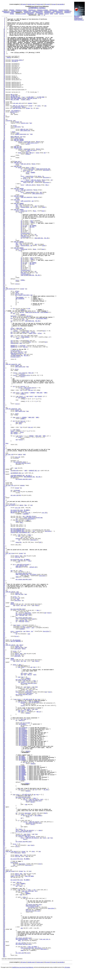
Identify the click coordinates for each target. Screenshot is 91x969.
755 (4, 950)
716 (4, 902)
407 (4, 520)
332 (4, 427)
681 (4, 859)
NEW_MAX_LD (14, 97)
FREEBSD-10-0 (27, 11)
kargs (13, 131)
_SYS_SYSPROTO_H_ (16, 110)
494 (4, 627)
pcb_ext (17, 293)
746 (4, 939)
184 (4, 244)
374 (4, 479)
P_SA (28, 308)
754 (4, 949)
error (14, 125)
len (37, 108)
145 (4, 196)
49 (4, 77)
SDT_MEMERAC (22, 760)
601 (4, 760)
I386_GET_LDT (17, 146)
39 (4, 65)
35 (4, 60)
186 (4, 246)
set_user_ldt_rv (18, 103)
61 (4, 92)
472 (4, 600)
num (19, 97)
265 (4, 344)
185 (4, 245)
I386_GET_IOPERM (18, 139)
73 (4, 107)
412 (4, 526)
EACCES (28, 751)
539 (4, 683)
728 (4, 917)
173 (4, 230)
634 (4, 800)
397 (4, 507)
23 (4, 45)
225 (4, 295)
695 (4, 876)
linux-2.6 (47, 13)
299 (4, 386)
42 (4, 68)
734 (4, 924)
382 (4, 489)
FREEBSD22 (30, 13)
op (13, 113)
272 (4, 353)
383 (4, 490)
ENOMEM (33, 172)
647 (4, 817)
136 (4, 185)
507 (4, 643)
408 (4, 521)
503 (4, 638)
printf (12, 604)
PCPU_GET (23, 235)
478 (4, 608)
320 (4, 412)
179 (4, 238)
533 (4, 676)
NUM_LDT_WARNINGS (16, 641)
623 (4, 787)
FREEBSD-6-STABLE (29, 12)
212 (4, 279)
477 (4, 606)
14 (4, 34)
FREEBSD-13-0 (32, 10)
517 (4, 656)
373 (4, 478)
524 (4, 664)
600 (4, 758)
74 (4, 108)
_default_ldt (22, 565)
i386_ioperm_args (25, 130)
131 (4, 178)
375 (4, 480)
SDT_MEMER (22, 778)
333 (4, 428)
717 (4, 903)
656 (4, 828)
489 (4, 621)
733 (4, 923)
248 (4, 323)
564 (4, 714)
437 (4, 557)
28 (4, 51)
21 (4, 42)
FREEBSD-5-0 (59, 12)
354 (4, 454)
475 (4, 604)
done (20, 423)
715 (4, 901)
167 (4, 223)
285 (4, 369)
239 (4, 312)
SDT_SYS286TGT (23, 734)
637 (4, 804)
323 (4, 416)
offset (17, 291)
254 (4, 331)
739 (4, 930)
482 (4, 612)
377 (4, 483)
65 (4, 97)
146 (4, 197)
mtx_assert (14, 510)
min (20, 615)
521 (4, 661)
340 (4, 437)
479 (4, 609)
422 (4, 538)
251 (4, 327)
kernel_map (47, 169)
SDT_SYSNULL (22, 724)
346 (4, 444)
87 (4, 124)
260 (4, 338)
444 (4, 565)
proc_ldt (17, 457)
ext (22, 293)
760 (4, 956)
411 (4, 525)
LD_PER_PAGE (14, 96)
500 (4, 635)
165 (4, 220)
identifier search (31, 4)
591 (4, 747)
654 (4, 825)
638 (4, 805)
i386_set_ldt (34, 180)
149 (4, 201)
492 (4, 625)
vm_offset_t (38, 181)
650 (4, 820)
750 (4, 944)
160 (4, 214)
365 (4, 468)
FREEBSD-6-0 (39, 12)
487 (4, 619)
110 (4, 152)
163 (4, 218)
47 (4, 75)
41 (4, 67)
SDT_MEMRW (22, 768)
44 (4, 71)
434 (4, 553)
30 (4, 54)
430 (4, 548)
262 (4, 340)
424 (4, 541)
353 (4, 453)
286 (4, 370)
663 (4, 836)
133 (4, 181)
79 (4, 114)
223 (4, 292)
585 (4, 740)
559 (4, 708)
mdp (24, 454)
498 (4, 632)
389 (4, 497)
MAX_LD (12, 94)
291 (4, 376)
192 (4, 254)
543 (4, 688)
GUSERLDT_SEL (33, 470)
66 (4, 98)
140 (4, 190)
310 (4, 400)
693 (4, 873)
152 (4, 204)
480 (4, 610)
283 (4, 366)
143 (4, 193)
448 (4, 570)
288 (4, 373)
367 (4, 470)
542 (4, 687)
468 (4, 595)
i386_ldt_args (24, 129)
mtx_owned (17, 462)
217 (4, 285)
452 (4, 575)
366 (4, 469)
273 (4, 354)
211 (4, 277)
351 (4, 450)
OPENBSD (40, 13)
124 (4, 170)
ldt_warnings (16, 640)
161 (4, 216)
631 (4, 797)
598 (4, 756)
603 (4, 762)
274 (4, 355)
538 (4, 682)
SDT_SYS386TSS (20, 298)
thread (30, 105)
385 (4, 493)
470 (4, 598)
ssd (31, 295)
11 (4, 30)
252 (4, 328)
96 (4, 135)
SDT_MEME (21, 776)
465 (4, 591)
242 (4, 316)
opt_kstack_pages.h (17, 60)
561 (4, 710)
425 (4, 542)
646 (4, 815)
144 (4, 194)
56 (4, 86)
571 (4, 723)
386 (4, 494)
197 (4, 260)
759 (4, 955)
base (17, 133)
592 (4, 748)
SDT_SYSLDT (22, 729)
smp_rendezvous (20, 939)
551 (4, 698)
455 (4, 579)
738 (4, 929)
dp (22, 656)
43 (4, 70)
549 (4, 695)
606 (4, 766)
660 (4, 833)
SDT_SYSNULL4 (22, 740)
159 (4, 213)
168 (4, 224)
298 (4, 385)
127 (4, 173)
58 (4, 88)
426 (4, 543)
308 (4, 397)
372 (4, 476)
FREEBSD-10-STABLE (16, 11)
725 (4, 913)
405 (4, 517)
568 (4, 719)
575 (4, 727)
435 (4, 554)
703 (4, 886)
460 (4, 585)
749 (4, 943)
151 (4, 203)
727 (4, 915)
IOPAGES (21, 297)
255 (4, 332)
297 (4, 384)
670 (4, 845)
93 (4, 131)
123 (4, 169)
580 (4, 734)
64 (4, 96)
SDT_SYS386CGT (23, 745)
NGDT (26, 470)
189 (4, 250)
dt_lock (23, 462)
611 (4, 772)
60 (4, 91)
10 (44, 15)
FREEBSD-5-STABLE (49, 12)
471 (4, 599)
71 (4, 104)
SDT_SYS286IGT (23, 732)
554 (4, 702)
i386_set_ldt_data (18, 105)
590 (4, 746)
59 (4, 89)
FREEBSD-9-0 (47, 11)
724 (4, 912)
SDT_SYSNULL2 (22, 735)
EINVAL (28, 154)
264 (4, 343)
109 (4, 151)
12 (4, 31)
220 (4, 288)
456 (4, 580)
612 (4, 773)
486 (4, 617)
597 (4, 755)
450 (4, 573)
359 (4, 460)
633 (4, 799)
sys (29, 8)
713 (4, 898)
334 (4, 429)
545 (4, 690)
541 (4, 685)
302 (4, 390)
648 (4, 818)
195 (4, 258)
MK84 (51, 13)
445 (4, 567)
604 (4, 763)
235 (4, 307)
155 (4, 208)
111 (4, 154)
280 (4, 363)
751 (4, 945)
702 (4, 885)
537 (4, 680)
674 (4, 850)
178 (4, 237)
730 (4, 919)
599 (4, 757)
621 (4, 784)
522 (4, 662)
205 (4, 270)
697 (4, 878)
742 (4, 934)
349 (4, 448)
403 (4, 515)
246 (4, 321)
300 (4, 387)
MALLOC (12, 512)
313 (4, 403)
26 (4, 49)
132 (4, 180)
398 (4, 509)
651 (4, 821)
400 (4, 511)
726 (4, 914)
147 (4, 198)
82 (4, 118)
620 (4, 783)
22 (4, 44)
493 (4, 626)
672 (4, 847)
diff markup (23, 4)
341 (4, 438)
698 (4, 880)
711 (4, 896)
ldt (20, 542)
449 (4, 572)
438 (4, 558)
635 (4, 802)
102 (4, 143)
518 (4, 657)
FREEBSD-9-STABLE (37, 11)
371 (4, 475)
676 (4, 852)
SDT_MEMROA (22, 767)
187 (4, 248)
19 (4, 40)
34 (4, 58)
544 (4, 689)
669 (4, 844)
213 (4, 280)
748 (4, 941)
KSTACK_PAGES (43, 318)
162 (4, 217)
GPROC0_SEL (19, 355)
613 (4, 774)
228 (4, 298)
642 (4, 810)
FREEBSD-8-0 (67, 11)
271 (4, 352)
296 (4, 382)
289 (4, 374)
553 (4, 700)
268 (4, 348)
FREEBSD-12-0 (53, 10)
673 (4, 849)
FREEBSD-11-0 (6, 11)
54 (4, 83)
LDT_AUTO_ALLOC (27, 699)
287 (4, 371)
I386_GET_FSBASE (18, 203)
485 (4, 616)
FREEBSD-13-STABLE (21, 10)
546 (4, 692)
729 (4, 918)
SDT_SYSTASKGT (23, 731)
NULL (28, 99)
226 (4, 296)
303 (4, 391)
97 (4, 136)
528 (4, 669)
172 (4, 229)
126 (4, 172)
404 (4, 516)
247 (4, 322)
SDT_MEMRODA (22, 772)
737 (4, 928)
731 (4, 920)
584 (4, 739)
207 (4, 272)
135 (4, 183)
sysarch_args (14, 112)
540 (4, 684)
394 (4, 504)
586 (4, 741)
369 (4, 473)
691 (4, 871)
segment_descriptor (21, 134)
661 (4, 834)
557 (4, 705)
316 (4, 407)
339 (4, 436)
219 (4, 287)
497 (4, 631)
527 (4, 668)
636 (4, 803)
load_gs (23, 275)
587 (4, 742)
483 (4, 614)
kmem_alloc (40, 169)
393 (4, 502)
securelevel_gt (23, 375)
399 (4, 510)
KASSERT (13, 345)
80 (4, 115)
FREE (17, 521)
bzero (12, 316)
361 (4, 463)
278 (4, 360)
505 (4, 641)
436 (4, 556)
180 (4, 239)
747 (4, 940)
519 (4, 658)
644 (4, 813)
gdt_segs (13, 530)
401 (4, 512)
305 (4, 394)
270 (4, 350)
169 (4, 225)
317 (4, 408)
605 (4, 765)
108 (4, 150)
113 (4, 156)
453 (4, 577)
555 (4, 703)
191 (4, 253)
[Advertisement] (79, 48)
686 (4, 865)
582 (4, 736)
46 (4, 73)
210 (4, 276)
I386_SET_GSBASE (18, 248)
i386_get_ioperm (25, 190)
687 (4, 866)
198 (4, 261)
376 (4, 481)
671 (4, 846)
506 (4, 642)
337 (4, 433)
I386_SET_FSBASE (18, 209)
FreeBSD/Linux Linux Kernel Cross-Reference (22, 967)
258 (4, 335)
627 (4, 792)
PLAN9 (56, 13)
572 (4, 724)
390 (4, 499)
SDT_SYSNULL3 (22, 737)
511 (4, 648)
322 (4, 415)
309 (4, 399)
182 (4, 241)
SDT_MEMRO (22, 766)
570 (4, 721)
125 (4, 171)
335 (4, 431)
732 (4, 922)
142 (4, 192)
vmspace (30, 103)
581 (4, 735)
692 (4, 872)
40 (4, 66)
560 (4, 709)
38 (4, 63)
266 (4, 345)
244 (4, 318)
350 (4, 449)
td (31, 108)
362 (4, 464)
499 (4, 633)
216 (4, 284)
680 (4, 857)
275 (4, 356)
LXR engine (67, 967)
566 (4, 716)
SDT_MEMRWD (22, 773)
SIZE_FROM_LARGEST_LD (17, 98)
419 (4, 535)
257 (4, 334)
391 (4, 500)
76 (4, 110)
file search (47, 4)
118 (4, 162)
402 (4, 514)
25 (4, 47)
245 (4, 319)
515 (4, 653)
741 (4, 933)
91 (4, 129)
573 (4, 725)
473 (4, 601)
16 (4, 36)
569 (4, 720)
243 (4, 317)
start (38, 105)
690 (4, 870)
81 (4, 117)
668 (4, 842)
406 (4, 518)
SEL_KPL (37, 321)
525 (4, 666)
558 (4, 706)
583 (4, 737)
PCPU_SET (13, 353)
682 (4, 860)
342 (4, 439)
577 (4, 730)
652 (4, 823)
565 (4, 715)
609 (4, 770)
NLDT (30, 673)
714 (4, 899)
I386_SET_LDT (17, 147)
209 (4, 275)
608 (4, 768)
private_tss (19, 353)
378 (4, 484)
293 (4, 379)
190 (4, 251)
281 (4, 364)
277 (4, 359)
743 (4, 935)
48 (4, 76)
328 (4, 422)
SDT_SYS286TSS (23, 727)
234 (4, 306)
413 (4, 527)
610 (4, 771)
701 (4, 883)
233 (4, 305)
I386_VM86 (17, 199)
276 (4, 358)
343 (4, 441)
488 (4, 620)
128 (4, 175)
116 (4, 160)
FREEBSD (11, 10)
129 (4, 176)
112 (4, 155)
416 (4, 531)
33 (4, 57)
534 (4, 677)
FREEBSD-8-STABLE (58, 11)
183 (4, 243)
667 (4, 841)
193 (4, 255)
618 (4, 781)
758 (4, 954)
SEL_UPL (32, 227)
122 (4, 167)
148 (4, 199)
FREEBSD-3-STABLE (21, 13)
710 (4, 894)
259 (4, 337)
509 (4, 646)
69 (4, 102)
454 (4, 578)
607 (4, 767)
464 (4, 590)
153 (4, 206)
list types (54, 4)
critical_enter (25, 233)
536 (4, 679)
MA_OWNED (26, 510)
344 (4, 442)
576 (4, 729)
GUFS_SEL (40, 238)
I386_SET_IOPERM (18, 140)
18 (4, 39)
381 (4, 488)
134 (4, 182)
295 (4, 381)
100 (4, 140)
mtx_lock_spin (20, 463)
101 (4, 141)
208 (4, 274)
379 (4, 485)
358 (4, 459)
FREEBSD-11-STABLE (63, 10)
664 (4, 838)
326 (4, 420)
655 (4, 826)
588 (4, 744)
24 (4, 46)
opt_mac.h (15, 61)
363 (4, 465)
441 (4, 562)
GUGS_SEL (31, 275)
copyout (28, 192)
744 (4, 936)
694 (4, 875)
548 (4, 694)
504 (4, 640)
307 (4, 396)
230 (4, 301)
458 (4, 583)
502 (4, 637)
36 (4, 61)
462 (4, 588)
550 (4, 697)
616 (4, 778)
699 (4, 881)
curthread (22, 345)
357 (4, 458)
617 (4, 779)
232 (4, 303)
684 (4, 862)
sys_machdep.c (41, 8)
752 (4, 946)
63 (4, 94)
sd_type (25, 225)
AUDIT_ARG (13, 136)
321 (4, 413)
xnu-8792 (61, 13)
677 (4, 854)
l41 (35, 13)
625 (4, 789)
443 (4, 564)
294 (4, 380)
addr (17, 292)
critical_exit (25, 237)
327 (4, 421)
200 (4, 264)
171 (4, 228)
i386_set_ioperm (25, 197)
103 (4, 144)
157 (4, 211)
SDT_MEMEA (22, 777)
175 (4, 233)
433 (4, 552)
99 (4, 139)
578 (4, 731)
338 (4, 434)
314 (4, 405)
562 (4, 711)
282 (4, 365)
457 (4, 582)
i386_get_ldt (24, 164)
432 (4, 551)
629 (4, 794)
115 (4, 159)
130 (4, 177)
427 (4, 544)
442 (4, 563)
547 (4, 693)
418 (4, 533)
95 (4, 134)
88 (4, 125)
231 (4, 302)
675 (4, 851)
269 (4, 349)
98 (4, 138)
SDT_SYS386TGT (23, 742)
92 (4, 130)
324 (4, 417)
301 (4, 389)
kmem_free (24, 181)
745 (4, 938)
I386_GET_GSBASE (18, 241)
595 (4, 752)
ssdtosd (13, 343)
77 (4, 112)
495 (4, 629)
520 (4, 659)
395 (4, 505)
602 (4, 761)
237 (4, 309)
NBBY (45, 392)
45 (4, 72)
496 (4, 630)
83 (4, 119)
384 (4, 491)
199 (4, 262)
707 (4, 891)
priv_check (22, 373)
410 (4, 523)
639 (4, 807)
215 (4, 282)
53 (4, 82)
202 (4, 266)
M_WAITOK (25, 514)
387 (4, 495)
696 (4, 877)
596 (4, 753)
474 (4, 603)
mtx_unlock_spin (20, 479)
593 (4, 750)
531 (4, 673)
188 (4, 249)
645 (4, 814)
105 (4, 146)
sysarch (8, 120)
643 (4, 812)
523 (4, 663)
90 (4, 128)
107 (4, 149)
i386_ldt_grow (17, 108)
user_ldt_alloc (10, 505)
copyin (26, 141)
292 (4, 378)
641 (4, 809)
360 (4, 462)
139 (4, 188)
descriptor (17, 107)
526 (4, 667)
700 (4, 882)
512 (4, 650)
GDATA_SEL (31, 321)
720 (4, 907)
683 (4, 861)
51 (4, 79)
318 (4, 410)
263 (4, 342)
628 (4, 793)
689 (4, 868)
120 (4, 165)
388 (4, 496)
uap (14, 120)
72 (4, 105)
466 (4, 593)
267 (4, 347)
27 (4, 50)
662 (4, 835)
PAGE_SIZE (19, 328)
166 (4, 222)
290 (4, 375)
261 (4, 339)
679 (4, 856)
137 (4, 186)
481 (4, 611)
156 (4, 209)
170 (4, 227)
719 (4, 906)
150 (4, 202)
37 (4, 62)
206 (4, 271)
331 (4, 426)
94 (4, 133)
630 (4, 795)
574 (4, 726)
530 (4, 672)
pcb (23, 319)
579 (4, 732)
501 (4, 636)
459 (4, 584)
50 (4, 78)
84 (4, 120)
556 (4, 704)
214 (4, 281)
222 (4, 291)
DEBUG (12, 603)
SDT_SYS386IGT (23, 741)
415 (4, 530)
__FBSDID (8, 57)
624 (4, 788)
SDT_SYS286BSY (23, 730)
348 (4, 447)
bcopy (17, 538)
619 (4, 782)
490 (4, 622)
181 (4, 240)
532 (4, 674)
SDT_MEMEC (22, 756)
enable (23, 397)
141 (4, 191)
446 (4, 568)
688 (4, 867)
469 (4, 596)
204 (4, 269)
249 (4, 324)
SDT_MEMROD (22, 771)
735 (4, 925)
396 (4, 506)
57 (4, 87)
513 (4, 651)
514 (4, 652)
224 (4, 293)
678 (4, 855)
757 (4, 953)
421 (4, 537)
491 (4, 624)
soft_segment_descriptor (22, 295)
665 (4, 839)
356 (4, 457)
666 (4, 840)
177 (4, 235)
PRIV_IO (30, 373)
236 (4, 308)
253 (4, 329)
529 (4, 671)
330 (4, 424)
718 (4, 904)
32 (4, 56)
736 (4, 927)
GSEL (36, 238)
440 (4, 561)
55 (4, 84)
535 (4, 678)
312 (4, 402)
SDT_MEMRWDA (22, 774)
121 (4, 166)
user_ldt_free (10, 553)
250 (4, 326)
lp (22, 126)
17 (4, 37)
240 (4, 313)
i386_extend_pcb (10, 288)
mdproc (20, 454)
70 (4, 103)
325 (4, 418)
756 (4, 951)
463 (4, 589)
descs (23, 107)
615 (4, 777)
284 (4, 368)
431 (4, 549)
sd (27, 134)
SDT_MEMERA (22, 779)
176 (4, 234)
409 (4, 522)
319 (4, 411)
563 (4, 713)
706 (4, 889)
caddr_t (24, 99)
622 (4, 786)
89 (4, 126)
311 (4, 401)
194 (4, 256)
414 (4, 528)
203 (4, 267)
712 (4, 897)
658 (4, 830)
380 (4, 486)
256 (4, 333)
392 (4, 501)
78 (4, 113)
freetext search (40, 4)
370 (4, 474)
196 (4, 259)
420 (4, 536)
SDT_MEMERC (22, 758)
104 (4, 145)
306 (4, 395)
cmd (18, 136)
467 (4, 594)
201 (4, 265)
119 (4, 164)
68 (4, 100)
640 (4, 808)
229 (4, 300)
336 (4, 432)
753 (4, 948)
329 (4, 423)
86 (4, 123)
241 (4, 314)
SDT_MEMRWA (33, 225)
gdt (12, 470)
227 (4, 297)
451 (4, 574)
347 (4, 446)
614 (4, 776)
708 (4, 892)
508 (4, 645)
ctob (17, 297)
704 (4, 887)
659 (4, 831)
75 (4, 109)
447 (4, 569)
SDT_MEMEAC (22, 757)
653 (4, 824)
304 (4, 392)
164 (4, 219)
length (26, 392)
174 (4, 232)
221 (4, 290)
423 (4, 540)
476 (4, 605)
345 (4, 443)
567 (4, 718)
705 (4, 888)
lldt (12, 475)
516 (4, 655)
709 (4, 893)
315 (4, 406)
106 (4, 147)
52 (4, 81)
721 (4, 908)
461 (4, 586)
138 (4, 187)
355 (4, 455)
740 (4, 932)
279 (4, 361)
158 (4, 212)
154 (4, 207)
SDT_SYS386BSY (23, 739)
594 (4, 751)
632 (4, 798)
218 (4, 286)
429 (4, 547)
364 (4, 467)
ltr (12, 355)
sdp (31, 134)
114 (4, 157)
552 (4, 699)
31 (4, 55)
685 (4, 864)
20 (4, 41)
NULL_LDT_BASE (15, 99)
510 (4, 647)
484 (4, 615)
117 (4, 161)
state (16, 413)
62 (4, 93)
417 (4, 532)
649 (4, 819)
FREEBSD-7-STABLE (9, 12)
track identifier (60, 4)
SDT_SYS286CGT (23, 744)
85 (4, 122)
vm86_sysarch (24, 201)
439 (4, 559)
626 (4, 791)
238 (4, 311)
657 (4, 829)
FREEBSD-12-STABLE (42, 10)
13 (4, 32)
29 (4, 52)
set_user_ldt (9, 454)
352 (4, 452)
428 (4, 546)
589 (4, 745)
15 (4, 35)
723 (4, 910)
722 (4, 909)
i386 (32, 8)
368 (4, 471)
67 (4, 99)
